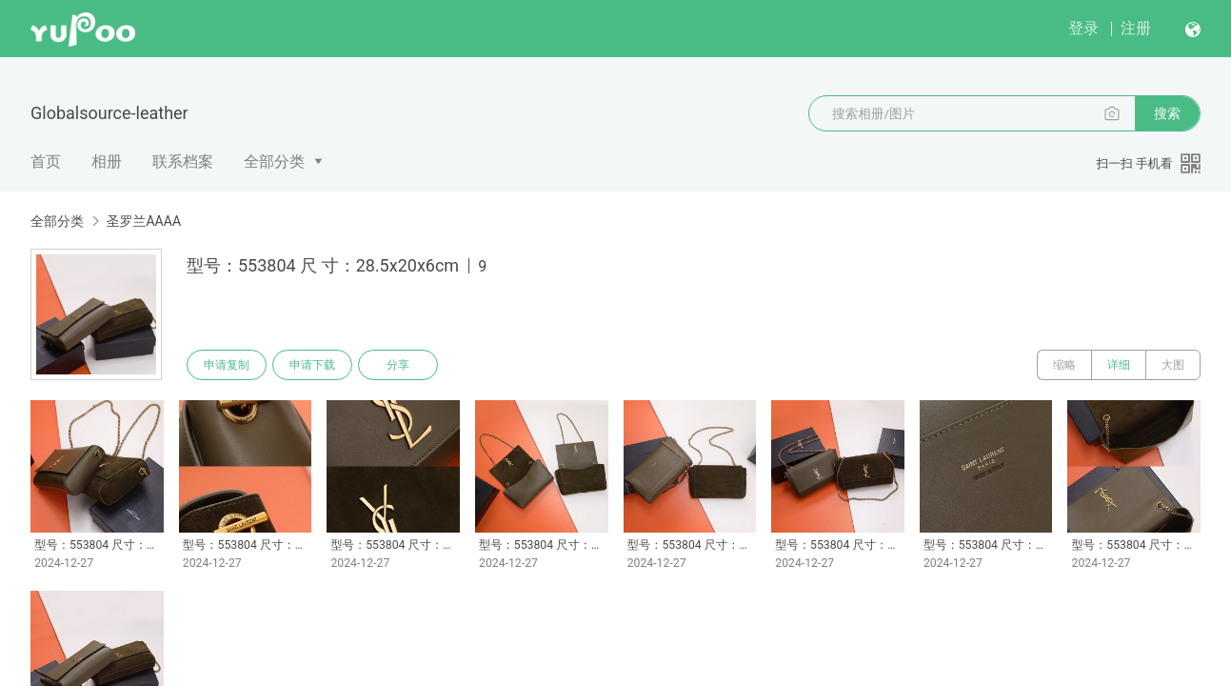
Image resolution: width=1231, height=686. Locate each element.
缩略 (1064, 365)
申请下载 (312, 365)
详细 (1118, 365)
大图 (1173, 365)
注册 (1136, 28)
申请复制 (226, 365)
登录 (1083, 28)
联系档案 (182, 161)
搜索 (1167, 113)
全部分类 (274, 161)
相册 (106, 161)
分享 (398, 365)
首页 (45, 161)
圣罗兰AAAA (143, 221)
